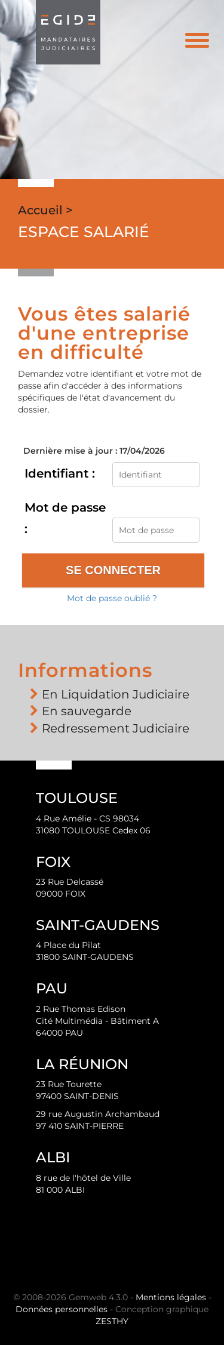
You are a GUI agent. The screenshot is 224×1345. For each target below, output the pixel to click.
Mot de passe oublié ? (112, 598)
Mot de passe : (65, 518)
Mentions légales (171, 1297)
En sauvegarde (86, 711)
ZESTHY (112, 1321)
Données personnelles (62, 1309)
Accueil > (45, 210)
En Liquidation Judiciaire (115, 694)
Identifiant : (59, 473)
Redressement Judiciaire (115, 728)
